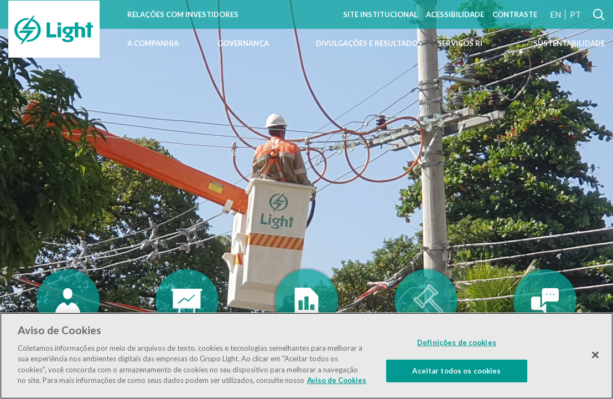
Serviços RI (460, 43)
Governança (243, 43)
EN (555, 14)
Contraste (514, 14)
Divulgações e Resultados (369, 43)
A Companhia (153, 43)
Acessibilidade (455, 14)
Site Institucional (380, 14)
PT (575, 14)
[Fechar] (595, 354)
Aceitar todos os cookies (456, 370)
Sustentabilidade (569, 43)
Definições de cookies (456, 342)
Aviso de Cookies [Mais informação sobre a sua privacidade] (336, 380)
